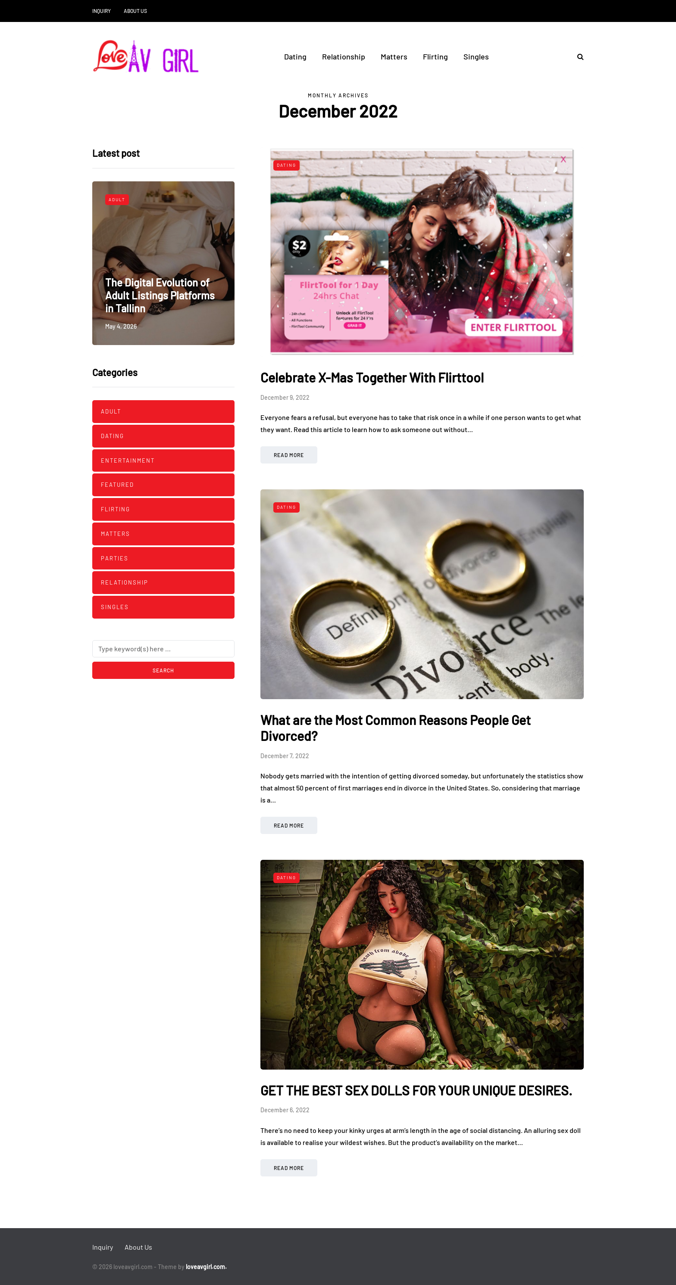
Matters (394, 56)
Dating (295, 56)
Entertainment (128, 460)
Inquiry (101, 11)
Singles (476, 56)
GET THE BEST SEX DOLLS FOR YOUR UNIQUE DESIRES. (416, 1090)
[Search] (163, 648)
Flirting (435, 56)
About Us (135, 11)
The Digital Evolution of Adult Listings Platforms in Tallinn (160, 295)
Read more (289, 455)
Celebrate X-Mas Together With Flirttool (372, 377)
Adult (117, 199)
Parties (114, 558)
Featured (117, 484)
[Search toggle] (577, 56)
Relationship (343, 56)
